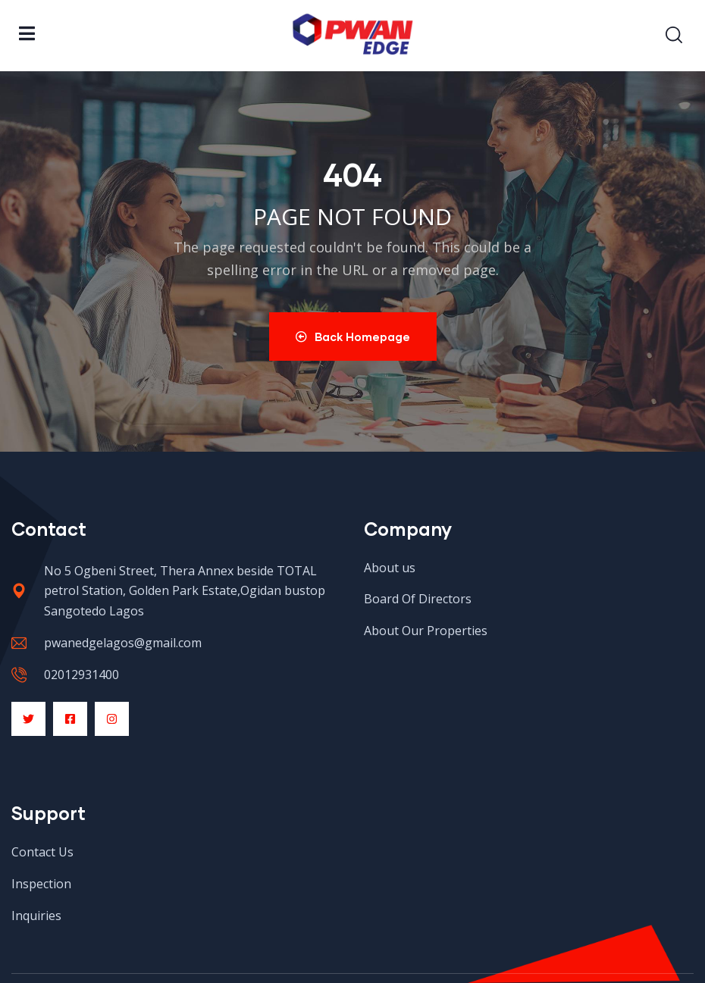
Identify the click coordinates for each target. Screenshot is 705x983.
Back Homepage (353, 336)
